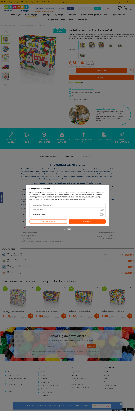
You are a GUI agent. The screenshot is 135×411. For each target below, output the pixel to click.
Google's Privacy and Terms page (76, 199)
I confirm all (87, 221)
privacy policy (70, 194)
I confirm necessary (48, 221)
